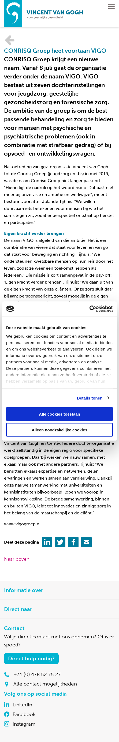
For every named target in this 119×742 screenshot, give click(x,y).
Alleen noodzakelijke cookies (59, 429)
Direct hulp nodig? (31, 658)
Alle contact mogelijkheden (45, 684)
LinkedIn (22, 705)
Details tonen (89, 398)
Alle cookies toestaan (59, 414)
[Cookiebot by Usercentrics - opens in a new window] (89, 308)
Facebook (24, 714)
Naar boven (16, 559)
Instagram (24, 724)
